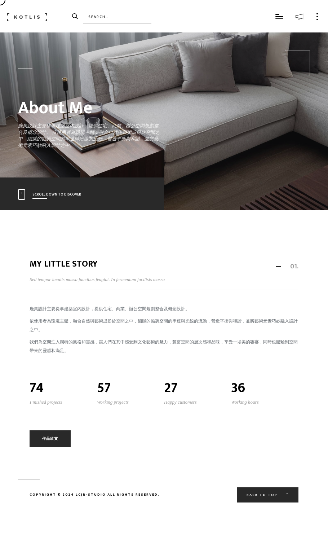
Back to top (268, 495)
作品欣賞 (50, 439)
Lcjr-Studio (90, 494)
